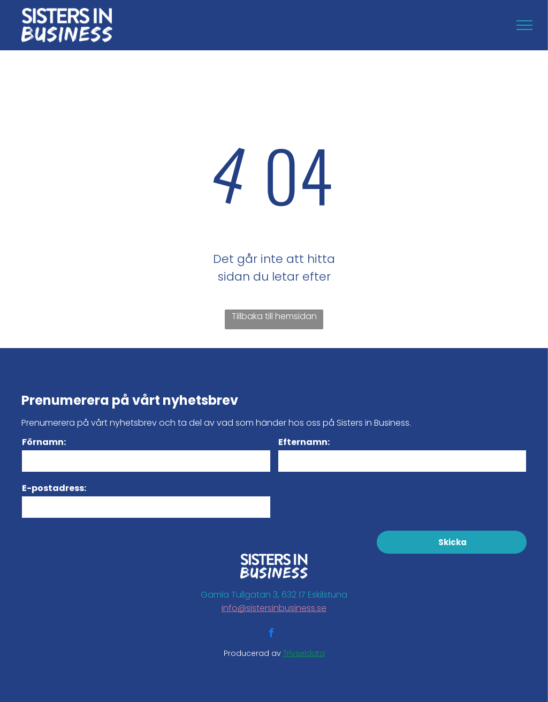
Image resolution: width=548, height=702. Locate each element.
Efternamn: (304, 442)
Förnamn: (44, 442)
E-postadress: (54, 488)
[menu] (524, 25)
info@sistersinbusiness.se (274, 608)
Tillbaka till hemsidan (274, 316)
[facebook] (271, 634)
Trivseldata (304, 653)
